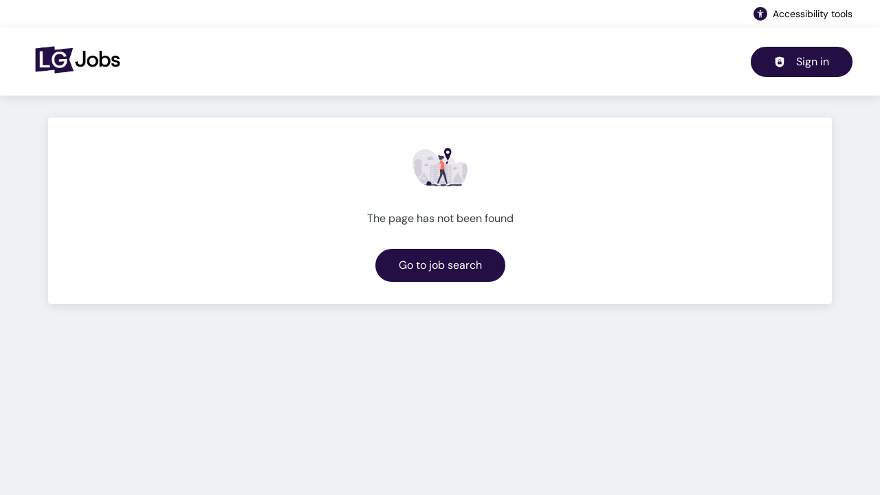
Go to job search (440, 265)
